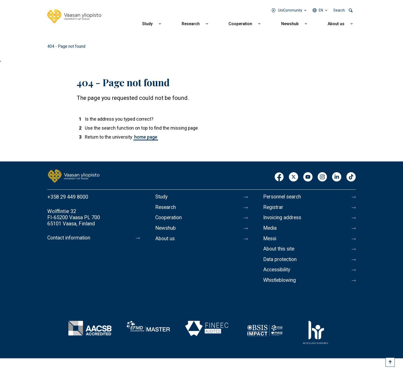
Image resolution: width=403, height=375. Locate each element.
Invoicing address (283, 218)
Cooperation (240, 23)
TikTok (351, 177)
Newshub (290, 23)
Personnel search (283, 197)
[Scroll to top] (390, 362)
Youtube (308, 177)
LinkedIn (336, 177)
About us (336, 23)
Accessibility (277, 272)
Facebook (279, 177)
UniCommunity (290, 10)
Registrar (273, 208)
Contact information (70, 238)
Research (191, 23)
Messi (270, 240)
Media (270, 229)
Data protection (281, 261)
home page (145, 137)
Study (147, 23)
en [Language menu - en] (321, 10)
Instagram (322, 177)
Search (339, 10)
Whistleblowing (280, 283)
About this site (279, 251)
